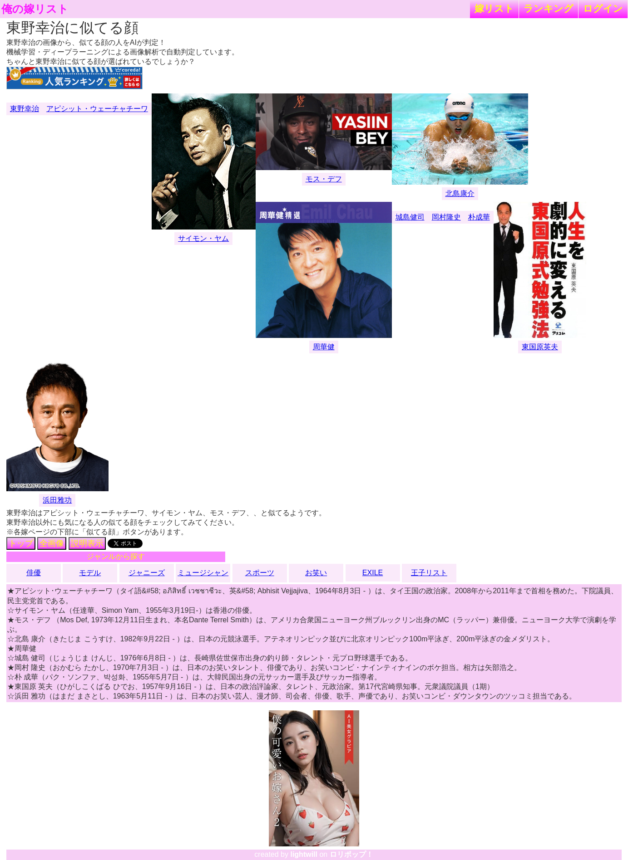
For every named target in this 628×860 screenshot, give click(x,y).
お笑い (316, 573)
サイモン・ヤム (203, 238)
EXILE (372, 573)
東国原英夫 (540, 347)
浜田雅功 (57, 500)
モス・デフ (324, 179)
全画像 (52, 543)
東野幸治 (24, 108)
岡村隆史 (446, 217)
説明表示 (87, 543)
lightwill (303, 854)
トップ (21, 543)
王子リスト (429, 573)
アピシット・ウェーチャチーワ (97, 108)
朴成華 (479, 217)
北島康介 (460, 193)
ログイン (603, 8)
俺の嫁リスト (35, 9)
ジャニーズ (147, 573)
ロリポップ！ (351, 854)
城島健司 (410, 217)
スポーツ (259, 573)
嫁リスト (494, 8)
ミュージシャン (203, 573)
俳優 (33, 573)
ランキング (549, 8)
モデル (90, 573)
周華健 (324, 347)
